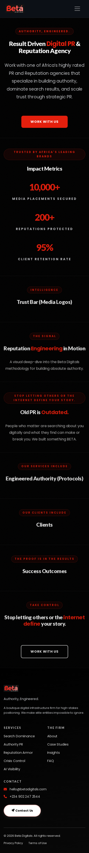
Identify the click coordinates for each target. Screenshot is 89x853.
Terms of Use (37, 843)
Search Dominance (19, 736)
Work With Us (44, 121)
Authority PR (13, 744)
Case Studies (58, 744)
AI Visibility (12, 769)
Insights (53, 752)
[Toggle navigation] (77, 8)
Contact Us (22, 811)
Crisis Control (14, 761)
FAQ (50, 761)
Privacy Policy (13, 843)
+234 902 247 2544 (25, 796)
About (52, 736)
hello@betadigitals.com (28, 789)
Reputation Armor (18, 752)
